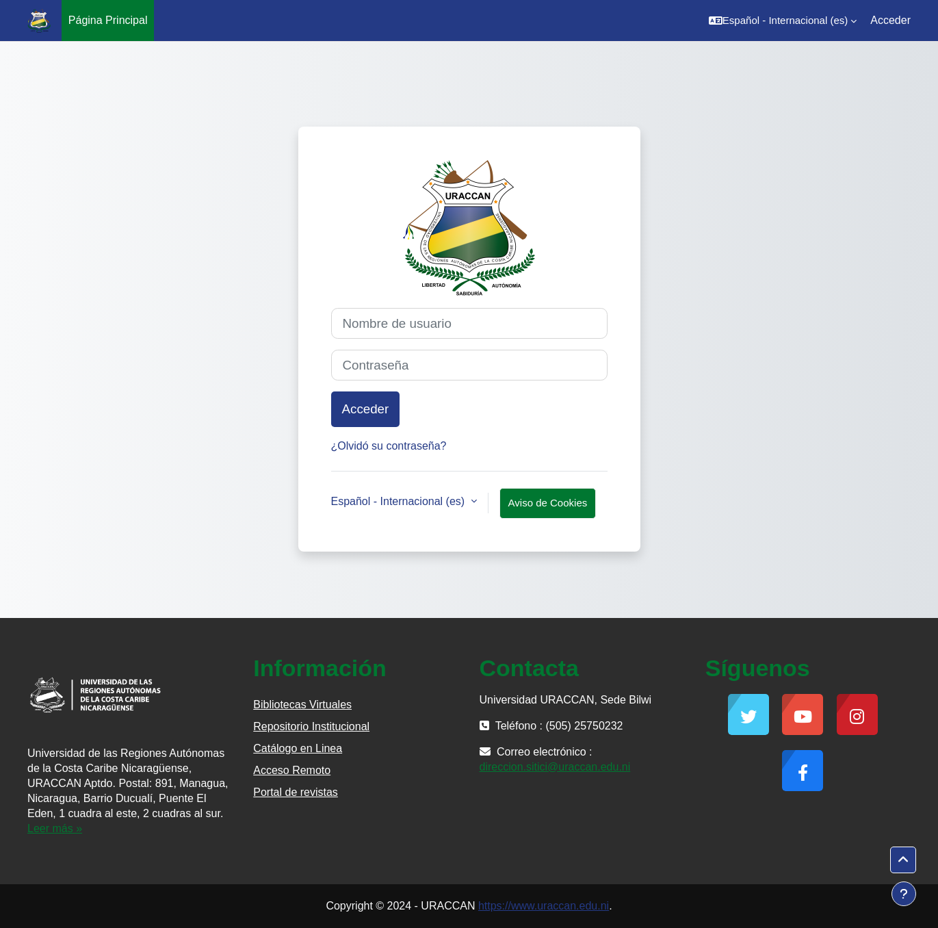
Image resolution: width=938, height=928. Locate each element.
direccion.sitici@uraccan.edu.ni (555, 767)
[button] (783, 20)
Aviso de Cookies (548, 502)
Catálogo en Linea (297, 748)
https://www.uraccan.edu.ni (543, 906)
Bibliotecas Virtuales (302, 704)
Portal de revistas (295, 792)
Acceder (890, 20)
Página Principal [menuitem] (108, 20)
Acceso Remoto (291, 770)
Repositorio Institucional (311, 726)
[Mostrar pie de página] (903, 893)
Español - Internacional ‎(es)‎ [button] (399, 501)
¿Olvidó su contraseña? (389, 446)
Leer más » (54, 828)
